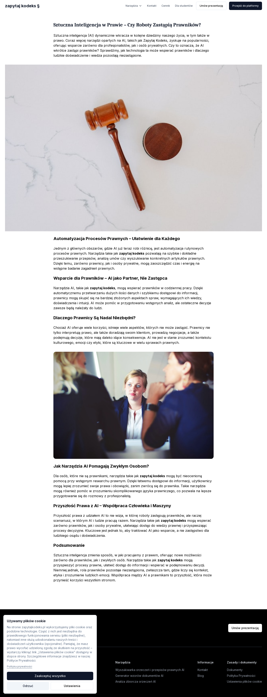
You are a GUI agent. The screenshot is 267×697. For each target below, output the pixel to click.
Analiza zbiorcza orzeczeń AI (135, 681)
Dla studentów (184, 5)
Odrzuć (28, 686)
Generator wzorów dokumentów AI (139, 675)
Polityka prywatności (19, 666)
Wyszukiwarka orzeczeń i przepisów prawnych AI (149, 670)
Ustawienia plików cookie (244, 681)
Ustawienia (72, 686)
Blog (201, 675)
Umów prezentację (211, 5)
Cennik (165, 5)
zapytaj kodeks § (22, 5)
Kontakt (151, 5)
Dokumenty (235, 670)
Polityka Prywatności (241, 675)
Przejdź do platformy (245, 5)
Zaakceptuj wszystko (50, 676)
